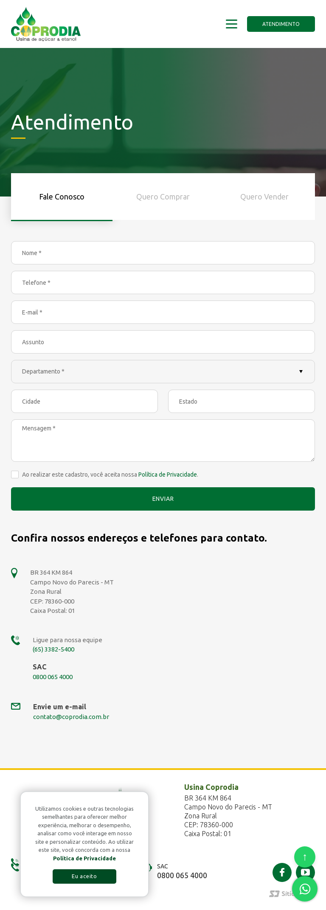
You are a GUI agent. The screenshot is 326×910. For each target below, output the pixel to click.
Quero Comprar (163, 196)
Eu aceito (84, 876)
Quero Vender (264, 196)
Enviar (163, 498)
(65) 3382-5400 (53, 649)
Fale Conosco (61, 196)
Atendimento (281, 24)
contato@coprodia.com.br (71, 716)
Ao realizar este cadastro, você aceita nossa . (110, 474)
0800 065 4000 (53, 676)
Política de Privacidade (167, 474)
